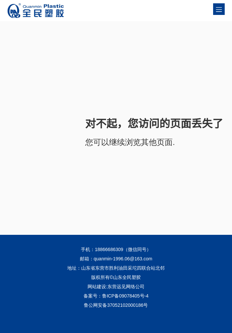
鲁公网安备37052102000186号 (116, 305)
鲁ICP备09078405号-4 (125, 296)
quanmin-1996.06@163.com (123, 258)
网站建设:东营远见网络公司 (116, 286)
